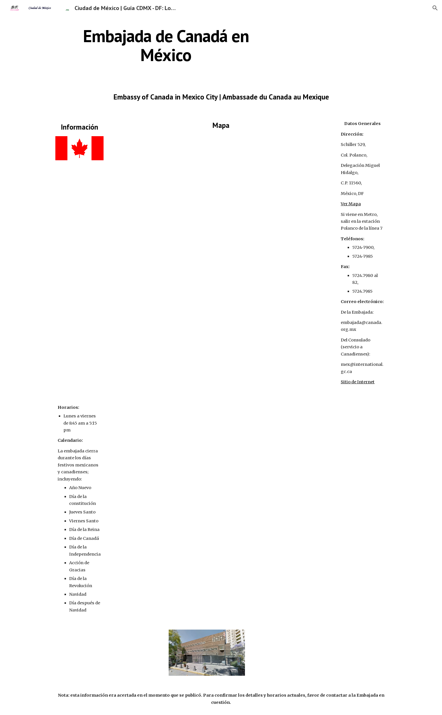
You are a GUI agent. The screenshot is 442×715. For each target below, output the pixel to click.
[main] (165, 45)
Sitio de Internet (358, 381)
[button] (435, 8)
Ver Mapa (351, 203)
